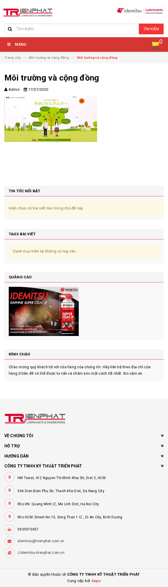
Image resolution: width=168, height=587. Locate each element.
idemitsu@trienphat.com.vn (41, 541)
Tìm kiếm (151, 29)
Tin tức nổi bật (24, 191)
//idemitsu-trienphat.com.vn (41, 553)
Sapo (96, 581)
